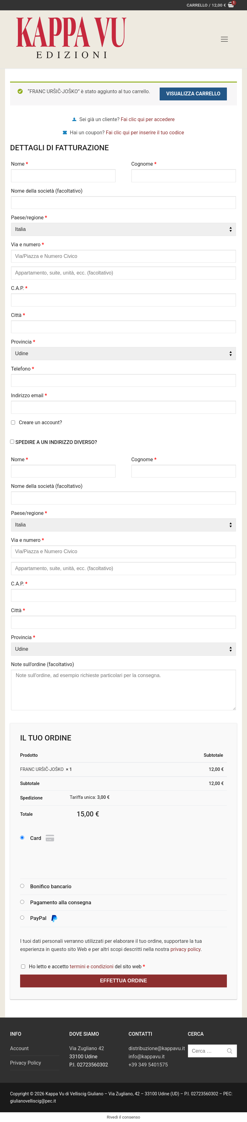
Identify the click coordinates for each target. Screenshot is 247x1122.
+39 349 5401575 (148, 1065)
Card (43, 838)
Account (19, 1048)
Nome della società (47, 191)
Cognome (143, 164)
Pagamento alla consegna (60, 902)
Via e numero (27, 245)
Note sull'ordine (42, 664)
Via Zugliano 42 (86, 1048)
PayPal (44, 918)
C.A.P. (19, 288)
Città (18, 315)
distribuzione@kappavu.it (157, 1048)
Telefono (22, 369)
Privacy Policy (25, 1063)
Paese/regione (29, 218)
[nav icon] (224, 39)
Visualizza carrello (193, 94)
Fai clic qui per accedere (147, 119)
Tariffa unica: (90, 797)
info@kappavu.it (147, 1057)
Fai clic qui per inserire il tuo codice (145, 133)
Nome (19, 164)
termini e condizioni (91, 967)
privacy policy (186, 949)
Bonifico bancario (50, 886)
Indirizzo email (29, 395)
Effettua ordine (123, 980)
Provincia (23, 342)
